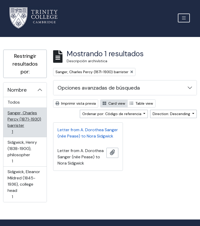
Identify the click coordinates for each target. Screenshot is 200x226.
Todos (14, 102)
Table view (141, 103)
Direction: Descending (172, 113)
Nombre (17, 89)
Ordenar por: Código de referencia (112, 113)
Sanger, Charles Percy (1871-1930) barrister (24, 122)
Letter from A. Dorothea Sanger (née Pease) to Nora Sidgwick (88, 133)
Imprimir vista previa (75, 103)
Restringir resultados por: (25, 64)
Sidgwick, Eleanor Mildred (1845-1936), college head (23, 184)
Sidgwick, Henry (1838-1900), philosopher (22, 151)
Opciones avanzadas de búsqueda (99, 87)
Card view (114, 103)
